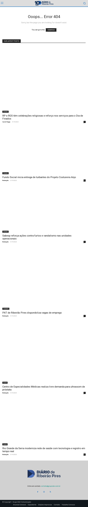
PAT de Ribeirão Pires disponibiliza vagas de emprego (32, 312)
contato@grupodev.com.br (50, 486)
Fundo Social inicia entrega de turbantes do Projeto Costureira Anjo (39, 177)
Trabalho (6, 309)
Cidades (5, 111)
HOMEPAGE (51, 30)
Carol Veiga (6, 122)
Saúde (5, 382)
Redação (5, 180)
